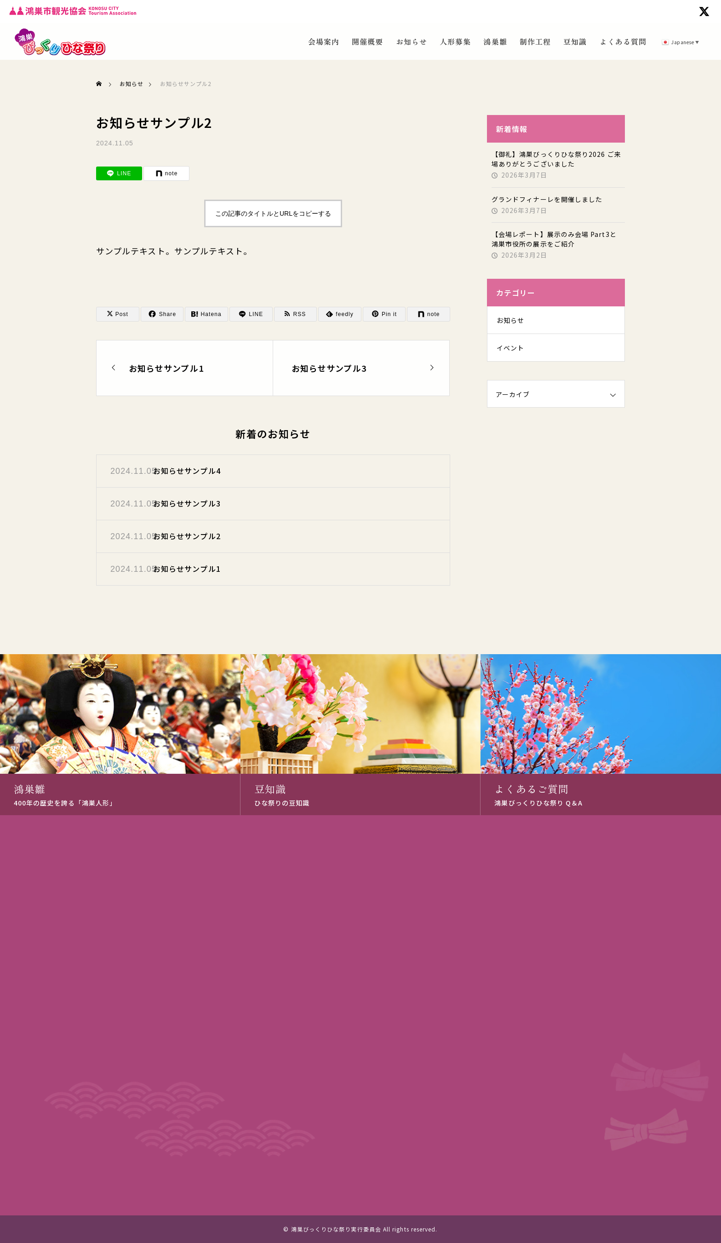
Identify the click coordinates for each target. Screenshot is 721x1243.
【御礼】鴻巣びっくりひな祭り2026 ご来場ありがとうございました (556, 159)
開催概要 (367, 41)
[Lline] (119, 173)
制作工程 (535, 41)
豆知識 (575, 41)
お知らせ (411, 41)
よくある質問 (623, 41)
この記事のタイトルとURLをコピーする (273, 213)
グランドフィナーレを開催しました (547, 199)
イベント (510, 347)
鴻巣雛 (495, 41)
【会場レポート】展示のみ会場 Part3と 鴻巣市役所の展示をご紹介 (554, 239)
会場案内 (323, 41)
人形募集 (455, 41)
